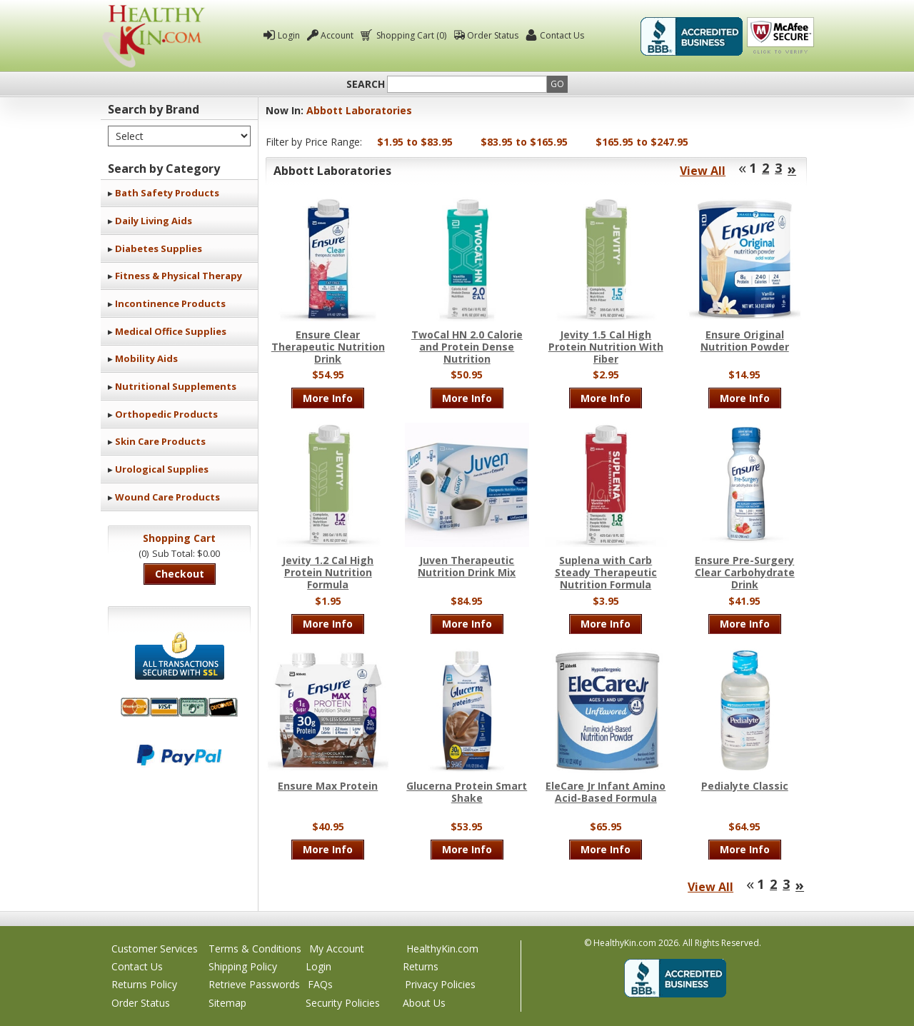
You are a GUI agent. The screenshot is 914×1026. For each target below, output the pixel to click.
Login (289, 35)
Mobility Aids (146, 358)
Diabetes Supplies (158, 248)
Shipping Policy (243, 966)
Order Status (492, 35)
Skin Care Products (160, 441)
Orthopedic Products (166, 414)
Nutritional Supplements (175, 386)
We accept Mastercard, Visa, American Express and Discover (179, 707)
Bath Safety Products (167, 192)
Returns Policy (144, 984)
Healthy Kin (153, 36)
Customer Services (154, 948)
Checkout (179, 573)
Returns (420, 966)
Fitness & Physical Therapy (178, 275)
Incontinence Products (170, 303)
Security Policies (343, 1003)
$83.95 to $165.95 (524, 142)
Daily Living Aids (153, 220)
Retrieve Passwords (254, 984)
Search (365, 84)
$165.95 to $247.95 (642, 142)
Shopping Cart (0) (410, 35)
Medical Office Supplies (170, 331)
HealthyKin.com (442, 948)
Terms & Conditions (255, 948)
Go (557, 84)
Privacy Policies (440, 984)
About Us (424, 1003)
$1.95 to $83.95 (415, 142)
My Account (336, 948)
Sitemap (227, 1003)
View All (702, 170)
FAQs (320, 984)
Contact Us (562, 35)
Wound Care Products (167, 497)
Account (337, 35)
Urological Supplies (162, 469)
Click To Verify (780, 36)
